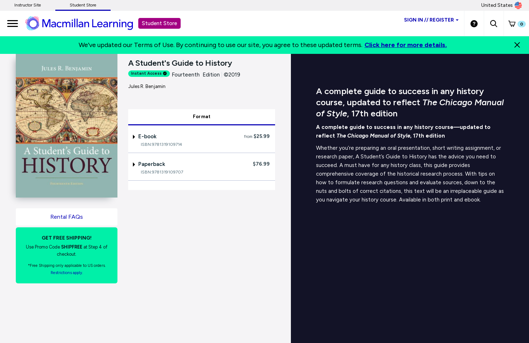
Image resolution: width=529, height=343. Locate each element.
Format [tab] (202, 116)
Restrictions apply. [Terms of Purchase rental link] (67, 272)
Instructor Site (27, 5)
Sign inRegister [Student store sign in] (431, 20)
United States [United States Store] (501, 5)
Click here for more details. (406, 45)
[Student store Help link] (474, 23)
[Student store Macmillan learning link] (84, 23)
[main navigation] (12, 23)
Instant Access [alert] (149, 73)
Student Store (83, 5)
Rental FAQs (66, 216)
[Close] (517, 45)
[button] (494, 23)
